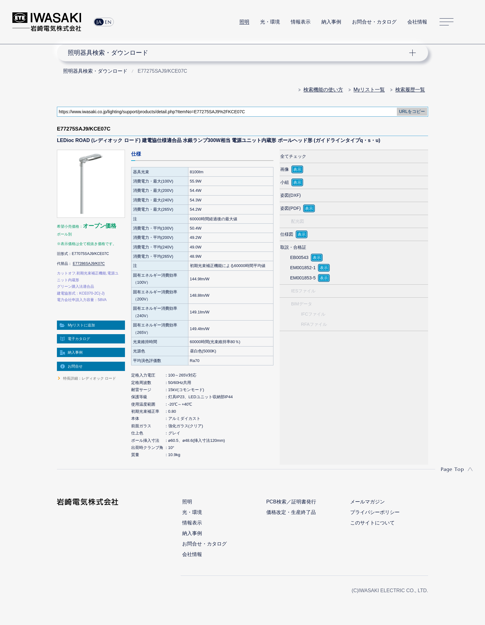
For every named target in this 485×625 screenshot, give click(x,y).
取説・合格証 (293, 247)
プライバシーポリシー (375, 512)
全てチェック (293, 156)
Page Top (452, 469)
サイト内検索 (469, 22)
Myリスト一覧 (369, 89)
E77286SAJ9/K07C (89, 263)
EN (108, 22)
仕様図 (286, 234)
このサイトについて (372, 522)
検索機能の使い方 (323, 89)
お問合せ (75, 366)
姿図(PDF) (290, 208)
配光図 (297, 221)
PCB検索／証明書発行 (291, 501)
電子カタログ (79, 339)
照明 (244, 21)
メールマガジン (367, 501)
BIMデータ (301, 303)
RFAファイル (314, 324)
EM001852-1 (302, 267)
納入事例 (331, 21)
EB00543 (299, 257)
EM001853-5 (302, 277)
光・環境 (270, 21)
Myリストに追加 (81, 325)
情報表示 (301, 21)
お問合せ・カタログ (374, 21)
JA (99, 22)
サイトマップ (446, 22)
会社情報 (417, 21)
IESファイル (303, 290)
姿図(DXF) (290, 195)
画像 (284, 169)
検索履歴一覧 (410, 89)
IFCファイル (313, 314)
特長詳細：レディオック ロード (89, 378)
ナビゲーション (239, 52)
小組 (284, 182)
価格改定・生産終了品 (291, 512)
